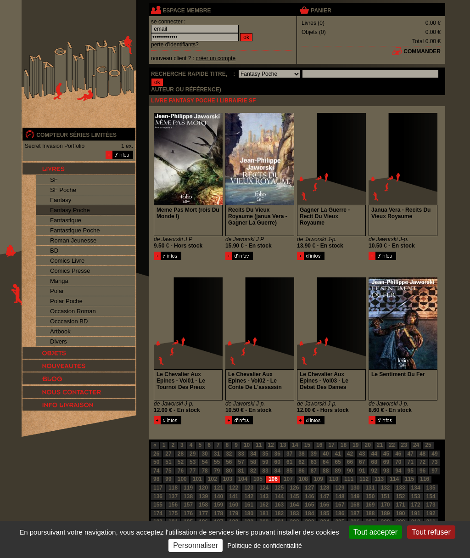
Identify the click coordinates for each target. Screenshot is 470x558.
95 (411, 471)
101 (197, 479)
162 (264, 505)
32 (229, 454)
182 (279, 513)
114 (394, 479)
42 (350, 454)
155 (157, 505)
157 (188, 505)
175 (173, 513)
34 (253, 454)
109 (318, 479)
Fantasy (60, 200)
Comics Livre (67, 260)
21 (380, 445)
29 (193, 454)
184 (309, 513)
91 (362, 471)
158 (203, 505)
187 (354, 513)
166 (324, 505)
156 (173, 505)
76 (181, 471)
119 (188, 488)
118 (173, 488)
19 (355, 445)
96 (422, 471)
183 (294, 513)
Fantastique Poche (75, 230)
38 (301, 454)
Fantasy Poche (70, 210)
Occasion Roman (73, 311)
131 (370, 488)
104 (242, 479)
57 (241, 462)
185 (324, 513)
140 (218, 496)
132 (385, 488)
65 (338, 462)
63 (314, 462)
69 (386, 462)
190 (400, 513)
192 (431, 513)
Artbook (60, 331)
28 (181, 454)
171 (400, 505)
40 (326, 454)
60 (277, 462)
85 (289, 471)
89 (338, 471)
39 (314, 454)
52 (181, 462)
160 (233, 505)
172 (415, 505)
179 (233, 513)
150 (370, 496)
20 (367, 445)
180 (248, 513)
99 (168, 479)
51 (168, 462)
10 (247, 445)
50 (156, 462)
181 (264, 513)
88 (326, 471)
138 (188, 496)
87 (314, 471)
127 (309, 488)
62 (301, 462)
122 (233, 488)
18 (344, 445)
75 (168, 471)
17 (331, 445)
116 (424, 479)
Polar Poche (66, 301)
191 (415, 513)
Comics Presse (70, 270)
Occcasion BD (69, 321)
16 (319, 445)
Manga (59, 280)
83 (265, 471)
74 (156, 471)
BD (54, 250)
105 (258, 479)
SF (54, 179)
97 (434, 471)
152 (400, 496)
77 (193, 471)
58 (253, 462)
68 (374, 462)
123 (248, 488)
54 (204, 462)
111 (348, 479)
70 (398, 462)
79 (217, 471)
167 (339, 505)
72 (422, 462)
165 (309, 505)
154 (431, 496)
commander (422, 51)
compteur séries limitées (76, 135)
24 (416, 445)
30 (204, 454)
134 (415, 488)
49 (434, 454)
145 (294, 496)
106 (273, 479)
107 (288, 479)
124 (264, 488)
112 (364, 479)
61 (289, 462)
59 (265, 462)
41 (338, 454)
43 (362, 454)
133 (400, 488)
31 (217, 454)
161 (248, 505)
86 (301, 471)
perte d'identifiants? (175, 44)
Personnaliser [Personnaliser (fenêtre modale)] (195, 545)
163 (279, 505)
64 (326, 462)
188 (370, 513)
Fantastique (65, 220)
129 (339, 488)
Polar (57, 290)
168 (354, 505)
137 (173, 496)
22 (392, 445)
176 (188, 513)
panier (321, 10)
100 (182, 479)
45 (386, 454)
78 (204, 471)
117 (157, 488)
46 (398, 454)
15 (307, 445)
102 (212, 479)
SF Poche (63, 189)
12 (271, 445)
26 (156, 454)
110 (333, 479)
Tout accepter (375, 532)
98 (156, 479)
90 (350, 471)
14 (295, 445)
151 (385, 496)
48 (422, 454)
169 (370, 505)
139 (203, 496)
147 (324, 496)
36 (277, 454)
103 (227, 479)
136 (157, 496)
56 (229, 462)
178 (218, 513)
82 (253, 471)
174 (157, 513)
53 (193, 462)
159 (218, 505)
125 (279, 488)
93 (386, 471)
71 (411, 462)
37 (289, 454)
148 (339, 496)
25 (428, 445)
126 (294, 488)
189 (385, 513)
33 (241, 454)
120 (203, 488)
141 (233, 496)
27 (168, 454)
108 (303, 479)
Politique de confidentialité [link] (264, 545)
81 (241, 471)
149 (354, 496)
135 (431, 488)
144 (279, 496)
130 (354, 488)
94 (398, 471)
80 (229, 471)
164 (294, 505)
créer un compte (215, 58)
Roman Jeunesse (73, 240)
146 (309, 496)
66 (350, 462)
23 (404, 445)
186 (339, 513)
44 (374, 454)
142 (248, 496)
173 (431, 505)
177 (203, 513)
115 (409, 479)
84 (277, 471)
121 (218, 488)
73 (434, 462)
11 (259, 445)
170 (385, 505)
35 (265, 454)
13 (283, 445)
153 (415, 496)
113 (379, 479)
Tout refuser (431, 532)
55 (217, 462)
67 (362, 462)
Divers (58, 341)
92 (374, 471)
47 (411, 454)
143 (264, 496)
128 (324, 488)
